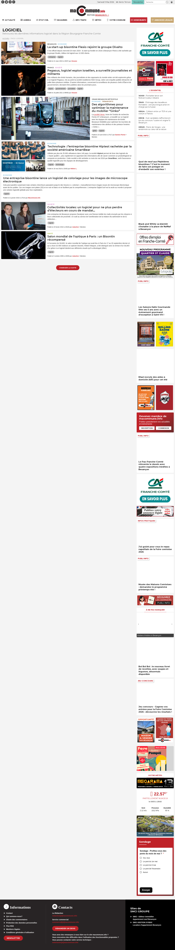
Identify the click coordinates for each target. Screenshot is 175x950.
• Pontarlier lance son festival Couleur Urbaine (151, 97)
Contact (9, 913)
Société (58, 68)
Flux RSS (10, 926)
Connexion (163, 428)
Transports (107, 101)
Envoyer (146, 890)
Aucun (145, 872)
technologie (60, 164)
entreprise (52, 57)
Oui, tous (146, 858)
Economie (62, 44)
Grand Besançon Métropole (105, 99)
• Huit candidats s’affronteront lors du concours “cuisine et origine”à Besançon (154, 120)
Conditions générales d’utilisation (20, 932)
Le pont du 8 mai (149, 865)
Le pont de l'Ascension (151, 869)
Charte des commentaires (16, 920)
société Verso (99, 114)
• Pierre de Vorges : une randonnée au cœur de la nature (152, 128)
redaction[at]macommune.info (64, 916)
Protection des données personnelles (21, 923)
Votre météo (155, 775)
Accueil (5, 38)
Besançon (52, 44)
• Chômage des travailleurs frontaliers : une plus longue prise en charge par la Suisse (154, 104)
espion (51, 89)
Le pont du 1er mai (150, 861)
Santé (50, 233)
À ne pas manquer (155, 610)
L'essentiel (155, 90)
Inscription (147, 428)
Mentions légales (13, 929)
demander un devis (65, 928)
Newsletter (13, 938)
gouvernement (60, 89)
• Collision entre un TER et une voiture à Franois (155, 112)
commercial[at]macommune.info (65, 922)
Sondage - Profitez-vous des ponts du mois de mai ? (153, 852)
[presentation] (138, 624)
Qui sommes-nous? (14, 916)
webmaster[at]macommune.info (65, 942)
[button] (167, 2)
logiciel (60, 57)
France (50, 68)
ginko (95, 131)
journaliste (71, 89)
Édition (91, 15)
